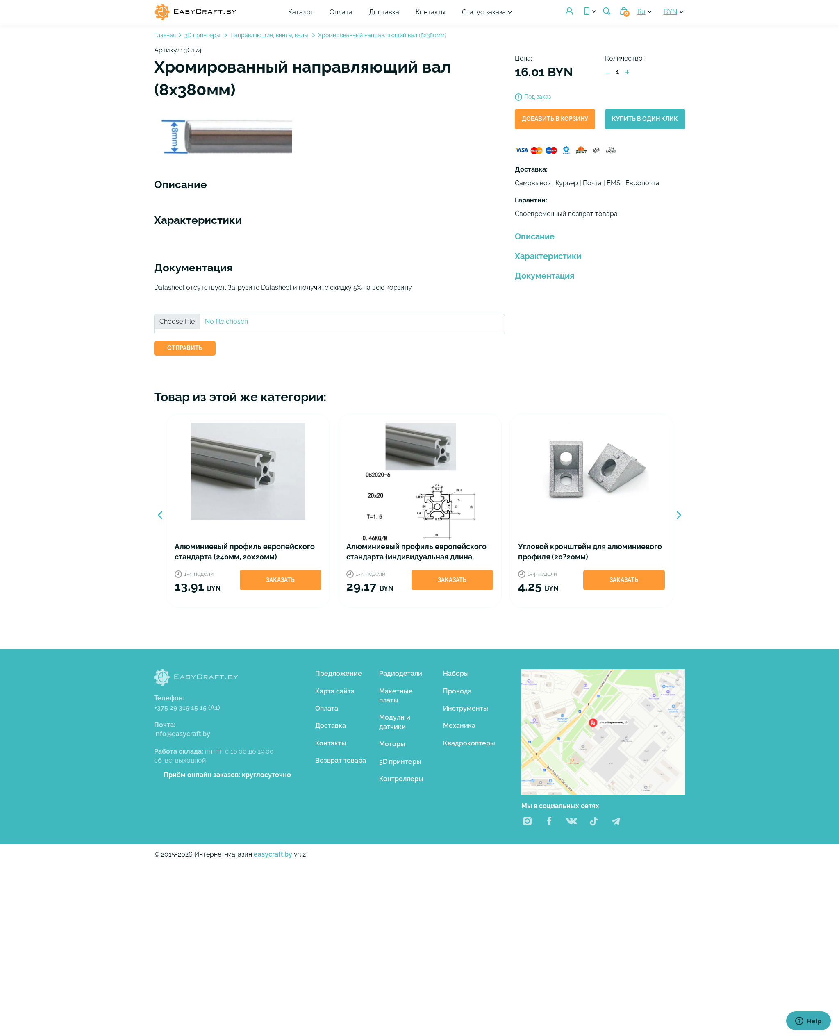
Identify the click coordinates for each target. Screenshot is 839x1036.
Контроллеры (401, 779)
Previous (160, 515)
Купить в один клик (645, 119)
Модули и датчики (394, 721)
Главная (165, 35)
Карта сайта (335, 691)
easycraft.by (273, 854)
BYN (670, 12)
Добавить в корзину (555, 119)
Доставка (385, 12)
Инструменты (465, 708)
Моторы (392, 744)
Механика (459, 725)
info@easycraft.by (182, 734)
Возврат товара (340, 760)
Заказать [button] (280, 580)
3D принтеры (203, 35)
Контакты (431, 12)
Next (679, 515)
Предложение (338, 673)
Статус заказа (485, 12)
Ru (641, 12)
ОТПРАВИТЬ (184, 348)
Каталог (301, 12)
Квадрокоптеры (469, 743)
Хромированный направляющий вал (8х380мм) (382, 35)
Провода (457, 691)
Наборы (456, 673)
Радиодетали (400, 673)
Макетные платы (396, 695)
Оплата (341, 12)
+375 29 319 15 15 (187, 707)
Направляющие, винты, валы (269, 35)
